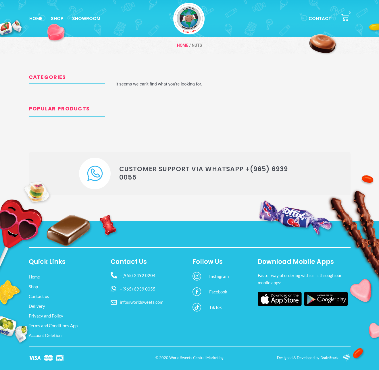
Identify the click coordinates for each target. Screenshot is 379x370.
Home (35, 18)
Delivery (37, 306)
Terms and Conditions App (53, 325)
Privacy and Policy (46, 315)
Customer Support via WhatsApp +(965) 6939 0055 (203, 173)
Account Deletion (45, 335)
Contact (320, 18)
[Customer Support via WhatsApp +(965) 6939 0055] (95, 173)
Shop (57, 18)
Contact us (39, 296)
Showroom (86, 18)
